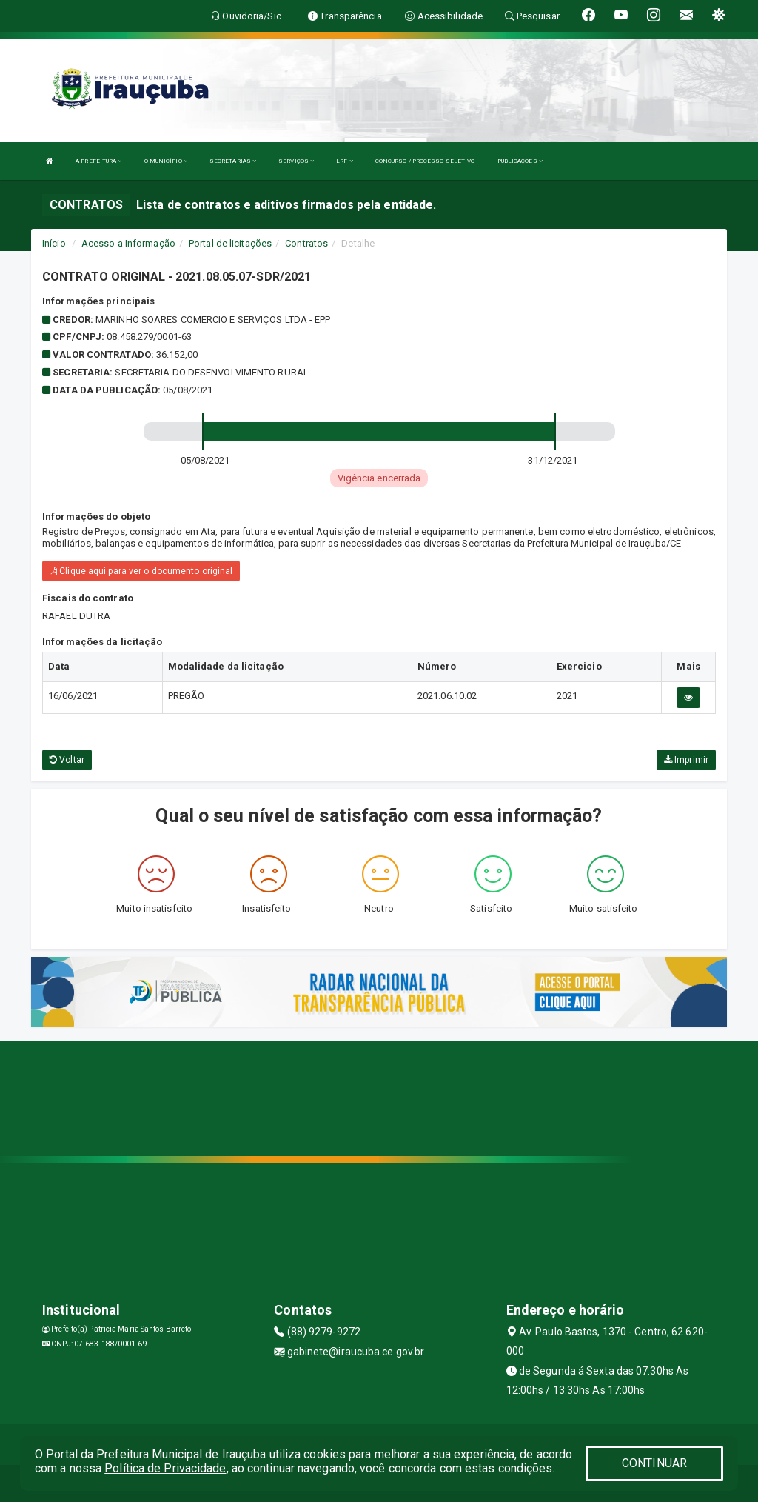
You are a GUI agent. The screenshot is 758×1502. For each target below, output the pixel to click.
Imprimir (686, 760)
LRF (344, 161)
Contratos (306, 243)
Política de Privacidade (165, 1468)
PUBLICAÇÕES (520, 161)
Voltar (67, 760)
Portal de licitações (230, 243)
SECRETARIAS (232, 161)
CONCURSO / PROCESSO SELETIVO (425, 161)
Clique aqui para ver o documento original (141, 571)
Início (54, 243)
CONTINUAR (654, 1463)
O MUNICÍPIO (165, 161)
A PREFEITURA (98, 161)
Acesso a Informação (128, 243)
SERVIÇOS (296, 161)
